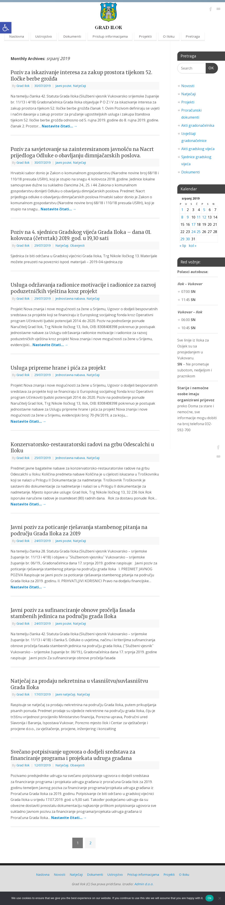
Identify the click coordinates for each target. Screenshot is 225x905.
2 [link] (90, 843)
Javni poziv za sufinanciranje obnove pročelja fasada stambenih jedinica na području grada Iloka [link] (73, 613)
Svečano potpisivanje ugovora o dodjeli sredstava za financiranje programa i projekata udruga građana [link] (73, 755)
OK (210, 67)
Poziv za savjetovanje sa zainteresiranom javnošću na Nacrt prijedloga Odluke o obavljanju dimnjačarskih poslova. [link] (82, 152)
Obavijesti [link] (77, 245)
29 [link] (182, 239)
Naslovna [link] (16, 36)
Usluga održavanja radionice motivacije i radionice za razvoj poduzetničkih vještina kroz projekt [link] (83, 288)
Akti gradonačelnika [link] (197, 125)
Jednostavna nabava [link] (70, 298)
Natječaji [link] (79, 86)
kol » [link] (192, 245)
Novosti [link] (187, 85)
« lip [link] (183, 245)
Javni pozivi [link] (63, 86)
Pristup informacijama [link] (110, 36)
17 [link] (193, 224)
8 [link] (182, 217)
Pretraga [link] (193, 36)
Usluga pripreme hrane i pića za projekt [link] (58, 368)
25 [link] (199, 231)
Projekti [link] (145, 36)
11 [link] (199, 217)
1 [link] (182, 209)
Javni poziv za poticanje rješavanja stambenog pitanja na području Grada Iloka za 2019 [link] (79, 530)
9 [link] (188, 217)
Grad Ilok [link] (22, 86)
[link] (5, 27)
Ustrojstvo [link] (43, 36)
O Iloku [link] (168, 36)
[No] (219, 898)
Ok (209, 898)
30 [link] (188, 239)
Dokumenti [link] (72, 36)
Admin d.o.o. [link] (143, 884)
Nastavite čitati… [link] (59, 126)
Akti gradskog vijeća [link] (197, 148)
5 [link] (204, 209)
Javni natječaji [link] (65, 694)
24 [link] (193, 231)
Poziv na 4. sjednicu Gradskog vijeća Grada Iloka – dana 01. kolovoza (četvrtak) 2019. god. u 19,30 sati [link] (81, 235)
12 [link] (204, 217)
